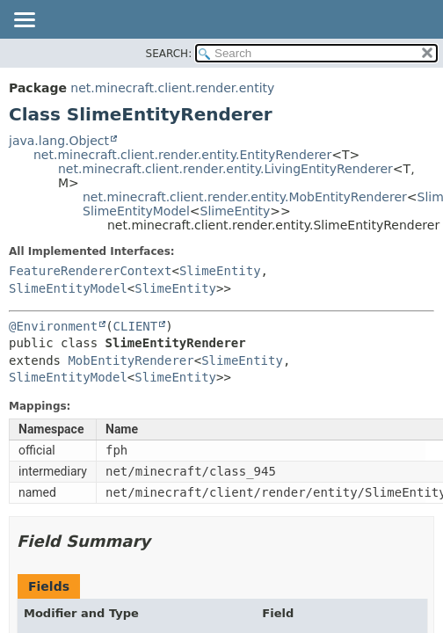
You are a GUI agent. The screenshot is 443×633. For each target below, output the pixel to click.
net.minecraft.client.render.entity (172, 88)
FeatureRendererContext (90, 271)
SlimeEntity (235, 211)
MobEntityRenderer (130, 360)
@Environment (53, 326)
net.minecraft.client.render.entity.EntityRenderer (182, 155)
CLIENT (135, 326)
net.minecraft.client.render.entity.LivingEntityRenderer (225, 169)
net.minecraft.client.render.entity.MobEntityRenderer (245, 197)
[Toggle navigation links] (24, 21)
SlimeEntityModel (136, 211)
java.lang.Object (59, 141)
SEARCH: (169, 53)
